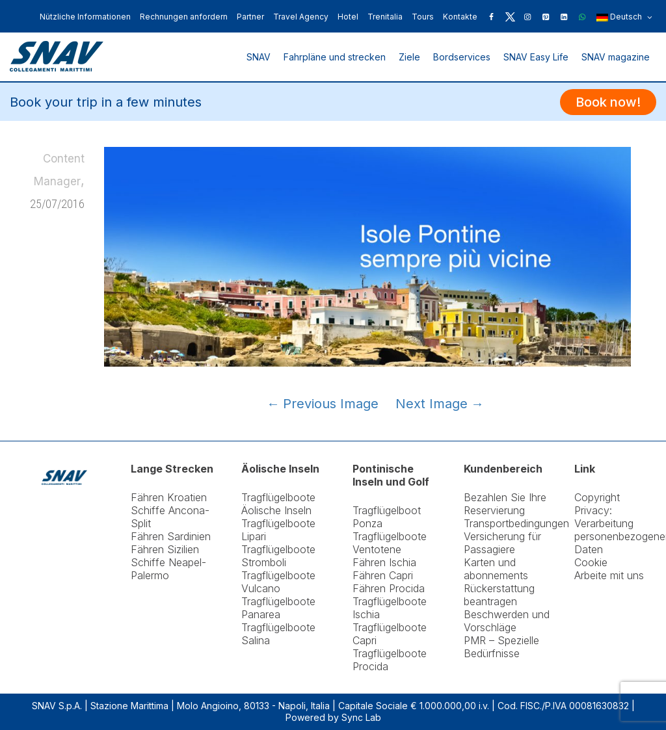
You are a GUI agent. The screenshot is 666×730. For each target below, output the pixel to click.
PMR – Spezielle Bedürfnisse (501, 647)
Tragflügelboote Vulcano (278, 582)
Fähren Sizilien (165, 549)
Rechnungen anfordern (184, 16)
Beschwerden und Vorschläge (507, 621)
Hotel (348, 16)
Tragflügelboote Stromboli (278, 556)
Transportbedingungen (516, 523)
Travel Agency (300, 16)
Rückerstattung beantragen (499, 595)
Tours (423, 16)
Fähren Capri (383, 575)
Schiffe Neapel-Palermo (168, 569)
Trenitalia (385, 16)
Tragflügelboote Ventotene (390, 543)
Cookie (590, 562)
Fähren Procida (389, 588)
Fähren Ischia (384, 562)
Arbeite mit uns (609, 575)
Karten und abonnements (496, 569)
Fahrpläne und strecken (335, 56)
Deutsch (624, 18)
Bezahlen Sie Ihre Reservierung (505, 504)
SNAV (258, 56)
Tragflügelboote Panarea (278, 608)
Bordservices (461, 56)
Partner (250, 16)
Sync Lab (361, 717)
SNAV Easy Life (535, 56)
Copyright (597, 497)
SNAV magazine (615, 56)
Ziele (409, 56)
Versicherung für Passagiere (502, 543)
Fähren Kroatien (169, 497)
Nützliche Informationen (85, 16)
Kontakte (460, 16)
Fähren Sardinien (171, 536)
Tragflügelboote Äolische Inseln (278, 504)
